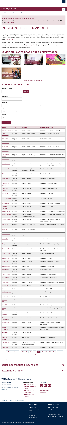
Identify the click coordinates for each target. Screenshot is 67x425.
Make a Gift (32, 415)
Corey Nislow (5, 229)
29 (39, 351)
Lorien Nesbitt (5, 168)
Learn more (9, 39)
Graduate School (5, 12)
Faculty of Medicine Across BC (55, 416)
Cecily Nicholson (6, 198)
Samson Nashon (6, 130)
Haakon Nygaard (6, 292)
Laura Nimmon (6, 219)
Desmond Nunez (6, 285)
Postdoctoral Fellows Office (30, 387)
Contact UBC (32, 407)
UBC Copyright (23, 422)
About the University (34, 409)
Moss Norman (5, 269)
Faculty (25, 127)
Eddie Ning (5, 224)
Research (21, 400)
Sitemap (12, 400)
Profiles (17, 400)
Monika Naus (5, 143)
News (30, 410)
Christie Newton (6, 178)
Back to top (5, 400)
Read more (10, 22)
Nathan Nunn (5, 288)
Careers (31, 414)
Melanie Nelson (6, 164)
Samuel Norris (5, 277)
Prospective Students (13, 12)
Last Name (5, 96)
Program (4, 102)
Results (4, 114)
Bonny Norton (5, 282)
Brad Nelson (5, 151)
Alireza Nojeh (5, 248)
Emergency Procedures (7, 422)
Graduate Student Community (30, 391)
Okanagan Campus (53, 409)
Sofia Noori (5, 261)
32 (50, 351)
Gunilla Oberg (5, 322)
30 (43, 351)
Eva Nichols (5, 193)
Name (4, 127)
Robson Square (52, 413)
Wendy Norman (6, 274)
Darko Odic (5, 347)
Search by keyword (7, 88)
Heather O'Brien (6, 296)
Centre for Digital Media (54, 414)
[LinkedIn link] (45, 385)
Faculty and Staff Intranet (29, 395)
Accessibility (31, 422)
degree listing (29, 45)
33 (54, 351)
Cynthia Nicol (5, 203)
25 (23, 351)
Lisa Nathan (5, 138)
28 (35, 351)
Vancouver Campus (53, 407)
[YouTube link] (49, 385)
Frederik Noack (6, 234)
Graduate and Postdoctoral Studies (33, 379)
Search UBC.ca (33, 417)
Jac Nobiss (5, 239)
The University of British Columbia (29, 3)
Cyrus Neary (5, 146)
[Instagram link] (41, 385)
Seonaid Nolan (6, 253)
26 (27, 351)
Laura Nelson (5, 159)
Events (30, 412)
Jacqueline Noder (6, 243)
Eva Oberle (5, 332)
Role (3, 109)
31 (47, 351)
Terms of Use (16, 422)
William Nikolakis (6, 214)
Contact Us (4, 389)
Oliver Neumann (6, 173)
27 (31, 351)
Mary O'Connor (6, 304)
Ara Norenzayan (6, 266)
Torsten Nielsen (6, 211)
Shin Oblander (5, 342)
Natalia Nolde (5, 258)
